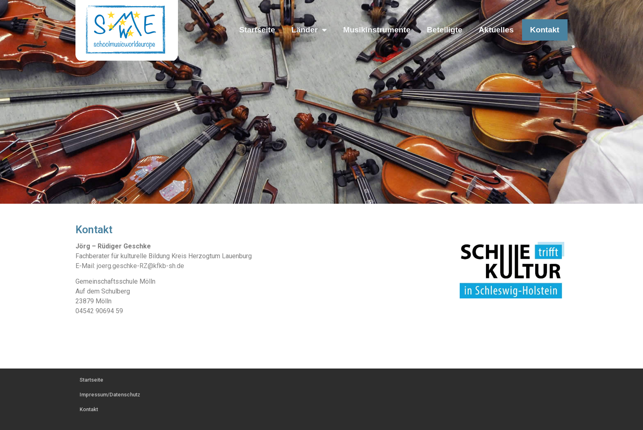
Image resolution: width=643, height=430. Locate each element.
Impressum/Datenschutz (110, 394)
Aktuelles (496, 29)
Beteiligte (444, 29)
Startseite (257, 29)
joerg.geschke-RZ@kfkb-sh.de (140, 266)
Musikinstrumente (376, 29)
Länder (309, 30)
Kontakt (544, 29)
